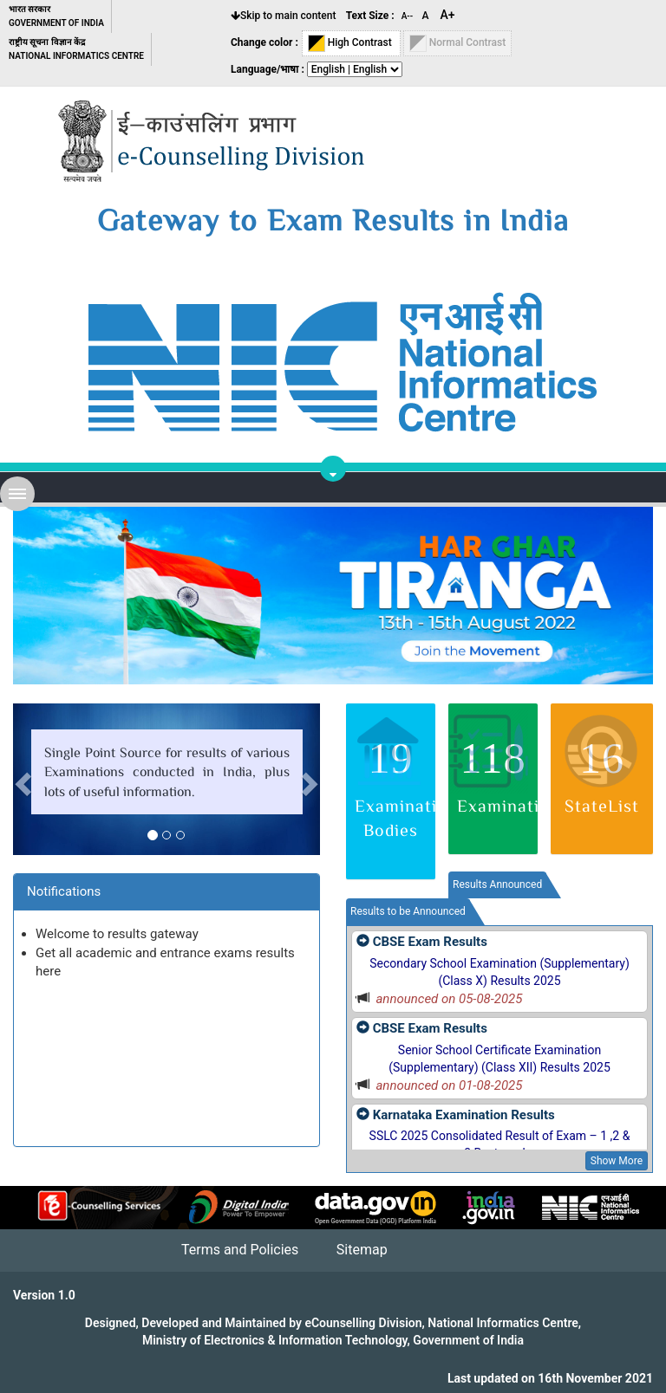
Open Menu (17, 493)
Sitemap (362, 1249)
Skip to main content (283, 16)
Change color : (264, 42)
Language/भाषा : (267, 69)
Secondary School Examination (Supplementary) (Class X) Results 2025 (499, 972)
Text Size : (370, 16)
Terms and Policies (239, 1249)
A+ (448, 15)
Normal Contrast (457, 43)
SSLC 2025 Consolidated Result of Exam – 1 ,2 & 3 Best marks (499, 1144)
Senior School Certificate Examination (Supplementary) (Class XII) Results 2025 (499, 1058)
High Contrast (351, 43)
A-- (408, 16)
